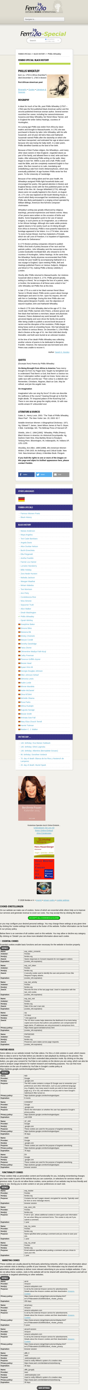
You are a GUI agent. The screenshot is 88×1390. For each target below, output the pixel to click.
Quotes (31, 89)
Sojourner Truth (27, 605)
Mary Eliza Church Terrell (31, 722)
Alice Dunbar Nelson (29, 546)
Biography (22, 89)
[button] (26, 474)
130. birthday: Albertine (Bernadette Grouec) (39, 751)
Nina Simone (26, 601)
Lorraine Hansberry (29, 566)
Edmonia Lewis (27, 679)
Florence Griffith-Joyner (31, 659)
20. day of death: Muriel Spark (33, 765)
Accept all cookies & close (44, 918)
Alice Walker (26, 609)
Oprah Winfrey (27, 620)
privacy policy (49, 900)
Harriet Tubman (27, 725)
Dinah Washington (28, 612)
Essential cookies (9, 941)
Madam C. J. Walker (29, 729)
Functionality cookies (11, 1172)
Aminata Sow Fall (28, 718)
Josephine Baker (28, 624)
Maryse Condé (27, 640)
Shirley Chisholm (28, 636)
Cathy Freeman (27, 655)
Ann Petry (25, 593)
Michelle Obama (27, 698)
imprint (39, 900)
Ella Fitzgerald (27, 554)
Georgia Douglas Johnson (32, 671)
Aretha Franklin (27, 558)
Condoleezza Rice (28, 597)
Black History (39, 54)
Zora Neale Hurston (29, 574)
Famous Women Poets (30, 513)
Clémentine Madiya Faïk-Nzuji (33, 651)
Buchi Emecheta (28, 550)
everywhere (49, 39)
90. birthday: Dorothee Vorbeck (34, 754)
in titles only (50, 41)
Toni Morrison (26, 589)
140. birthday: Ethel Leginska (33, 747)
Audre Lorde (26, 683)
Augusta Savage (28, 710)
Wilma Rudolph (27, 706)
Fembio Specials (24, 54)
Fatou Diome (26, 648)
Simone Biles (26, 628)
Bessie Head (26, 663)
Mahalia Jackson (28, 578)
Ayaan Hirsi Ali (27, 667)
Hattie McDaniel (27, 690)
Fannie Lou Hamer (28, 562)
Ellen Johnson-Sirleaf (30, 675)
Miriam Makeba (27, 585)
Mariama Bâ (26, 632)
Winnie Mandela (27, 686)
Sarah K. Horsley (62, 352)
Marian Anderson (28, 531)
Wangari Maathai (28, 581)
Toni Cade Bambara (29, 539)
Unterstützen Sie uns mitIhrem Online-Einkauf (44, 830)
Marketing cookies (10, 1260)
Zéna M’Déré (26, 694)
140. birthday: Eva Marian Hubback (35, 743)
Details (5, 948)
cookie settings (63, 900)
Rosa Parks (25, 702)
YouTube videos (7, 1049)
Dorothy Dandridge (29, 644)
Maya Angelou (27, 535)
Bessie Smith (26, 714)
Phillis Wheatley (27, 616)
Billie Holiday (26, 570)
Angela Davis (26, 543)
